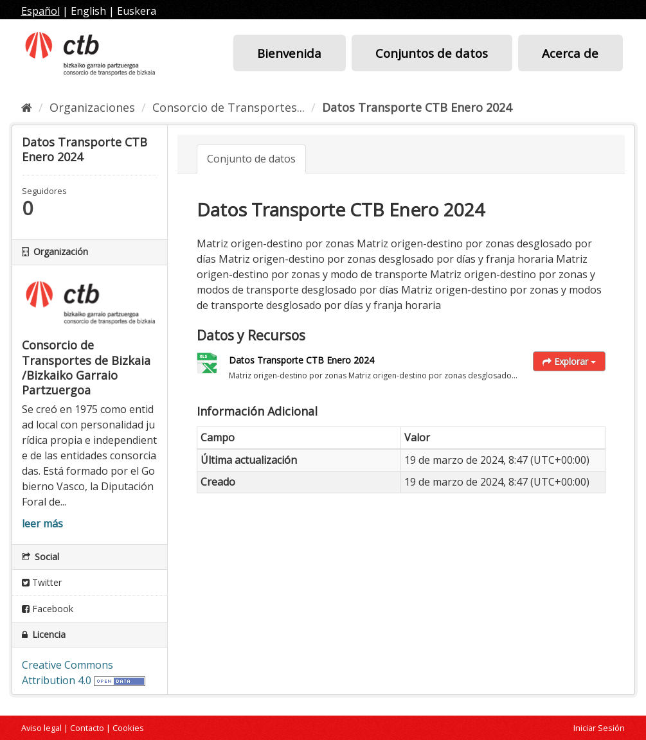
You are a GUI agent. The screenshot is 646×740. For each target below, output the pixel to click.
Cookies (128, 728)
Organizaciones (92, 107)
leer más (42, 523)
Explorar (569, 361)
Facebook (47, 609)
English (88, 11)
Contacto (87, 728)
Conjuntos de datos (431, 53)
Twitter (42, 582)
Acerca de (570, 53)
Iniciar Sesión (599, 728)
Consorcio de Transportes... (228, 107)
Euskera (136, 11)
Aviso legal (41, 728)
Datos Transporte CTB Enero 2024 (417, 107)
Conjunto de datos (251, 159)
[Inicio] (26, 107)
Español (40, 11)
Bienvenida (289, 53)
